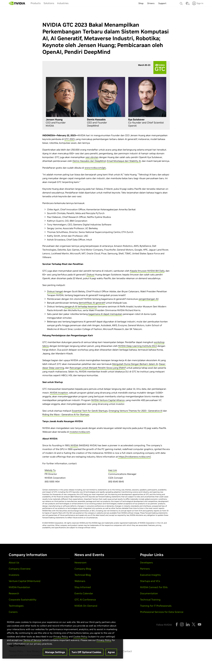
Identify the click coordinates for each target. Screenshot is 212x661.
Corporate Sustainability (22, 599)
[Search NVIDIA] (181, 2)
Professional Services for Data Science (161, 611)
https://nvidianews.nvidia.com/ (135, 456)
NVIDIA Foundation (19, 587)
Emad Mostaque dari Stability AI (124, 161)
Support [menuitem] (162, 3)
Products (36, 3)
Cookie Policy (80, 637)
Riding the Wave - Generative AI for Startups (65, 414)
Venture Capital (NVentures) (24, 581)
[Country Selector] (187, 4)
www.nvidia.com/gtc (95, 167)
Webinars (79, 581)
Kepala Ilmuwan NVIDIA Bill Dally (147, 270)
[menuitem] (35, 3)
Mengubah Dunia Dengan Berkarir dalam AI (135, 364)
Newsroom (80, 562)
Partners (145, 568)
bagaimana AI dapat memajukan (105, 314)
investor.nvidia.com (80, 431)
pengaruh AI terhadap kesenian (80, 306)
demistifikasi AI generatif (92, 302)
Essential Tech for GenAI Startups (90, 410)
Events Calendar (83, 593)
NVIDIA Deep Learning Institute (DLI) (137, 346)
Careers (13, 611)
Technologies (16, 605)
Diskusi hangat (55, 291)
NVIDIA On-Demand (85, 605)
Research (14, 593)
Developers (146, 562)
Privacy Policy (60, 637)
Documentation (149, 593)
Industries (62, 3)
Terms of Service (32, 640)
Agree (111, 652)
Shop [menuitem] (140, 3)
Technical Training (150, 599)
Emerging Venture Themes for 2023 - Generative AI (135, 410)
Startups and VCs (150, 581)
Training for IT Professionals (155, 605)
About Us (14, 562)
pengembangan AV (148, 299)
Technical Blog (82, 574)
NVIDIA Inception (59, 392)
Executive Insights (150, 574)
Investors (14, 574)
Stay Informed (82, 587)
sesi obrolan (91, 157)
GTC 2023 (69, 139)
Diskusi (90, 274)
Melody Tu (50, 470)
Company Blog (82, 568)
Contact (127, 651)
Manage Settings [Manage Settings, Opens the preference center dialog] (55, 652)
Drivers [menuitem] (150, 3)
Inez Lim (112, 470)
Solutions (49, 3)
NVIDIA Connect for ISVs (154, 587)
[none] (181, 2)
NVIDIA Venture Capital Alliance (108, 400)
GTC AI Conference (85, 599)
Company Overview (19, 568)
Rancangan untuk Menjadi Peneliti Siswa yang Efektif (98, 367)
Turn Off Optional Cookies (86, 652)
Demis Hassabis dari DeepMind (89, 161)
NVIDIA (74, 445)
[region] (62, 637)
